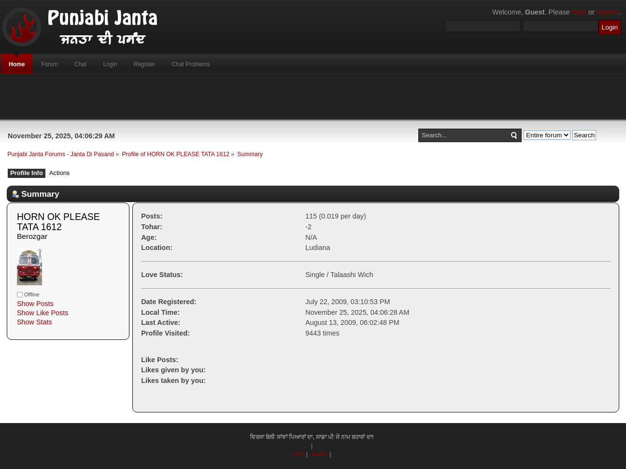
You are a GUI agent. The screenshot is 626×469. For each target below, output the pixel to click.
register (608, 12)
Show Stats (34, 322)
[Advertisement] (313, 97)
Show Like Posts (42, 313)
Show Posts (35, 304)
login (579, 12)
